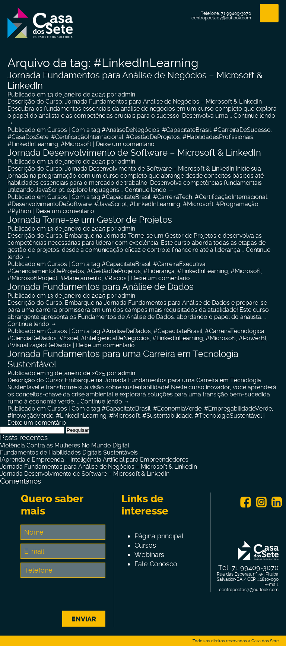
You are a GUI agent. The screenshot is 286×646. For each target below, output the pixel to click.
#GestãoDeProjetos (153, 136)
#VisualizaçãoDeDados (39, 345)
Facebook (245, 502)
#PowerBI (252, 338)
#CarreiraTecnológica (234, 331)
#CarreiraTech (172, 196)
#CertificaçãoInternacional (87, 136)
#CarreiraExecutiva (179, 263)
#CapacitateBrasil (186, 129)
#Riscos (115, 278)
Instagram (261, 502)
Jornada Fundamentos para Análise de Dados (100, 287)
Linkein (276, 502)
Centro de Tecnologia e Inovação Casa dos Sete (40, 27)
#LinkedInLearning (32, 144)
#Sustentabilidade (167, 415)
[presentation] (77, 596)
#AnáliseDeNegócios (130, 129)
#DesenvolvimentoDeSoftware (49, 204)
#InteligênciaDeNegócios (115, 338)
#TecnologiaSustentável (228, 415)
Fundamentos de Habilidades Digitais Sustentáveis (69, 452)
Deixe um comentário (125, 144)
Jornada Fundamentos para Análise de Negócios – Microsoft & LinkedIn (98, 466)
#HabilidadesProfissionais (217, 136)
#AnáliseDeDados (126, 331)
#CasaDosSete (27, 136)
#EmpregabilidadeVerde (238, 408)
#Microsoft (76, 144)
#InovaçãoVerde (30, 415)
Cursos (57, 129)
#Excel (68, 338)
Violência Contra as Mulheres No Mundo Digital (64, 445)
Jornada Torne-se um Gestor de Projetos (89, 220)
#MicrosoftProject (32, 278)
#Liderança (159, 271)
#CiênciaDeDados (32, 338)
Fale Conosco (155, 564)
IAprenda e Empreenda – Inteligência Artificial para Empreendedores (94, 459)
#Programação (237, 204)
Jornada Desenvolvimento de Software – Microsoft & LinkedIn (134, 153)
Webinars (149, 554)
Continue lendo (149, 189)
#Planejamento (81, 278)
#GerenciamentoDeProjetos (45, 271)
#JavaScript (110, 204)
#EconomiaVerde (177, 408)
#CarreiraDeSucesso (242, 129)
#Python (19, 211)
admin (126, 94)
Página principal (159, 536)
